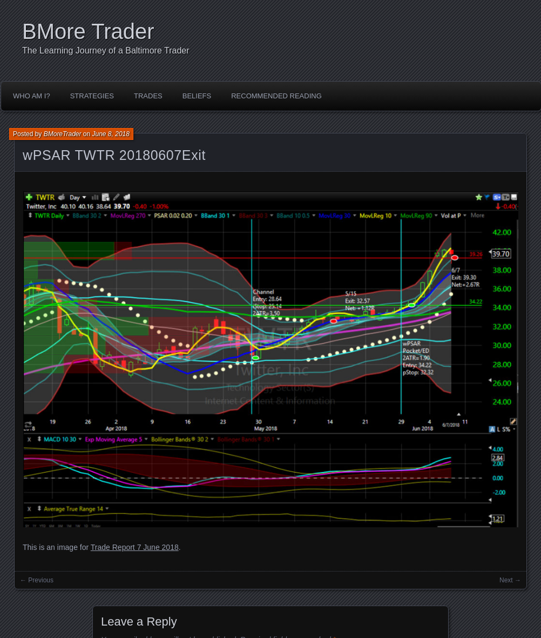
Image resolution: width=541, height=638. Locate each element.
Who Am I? (31, 96)
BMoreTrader (63, 134)
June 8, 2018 (111, 134)
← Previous (36, 580)
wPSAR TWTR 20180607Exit (114, 155)
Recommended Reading (276, 96)
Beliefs (196, 96)
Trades (148, 96)
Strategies (92, 96)
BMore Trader (88, 31)
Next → (510, 580)
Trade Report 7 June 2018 (135, 547)
